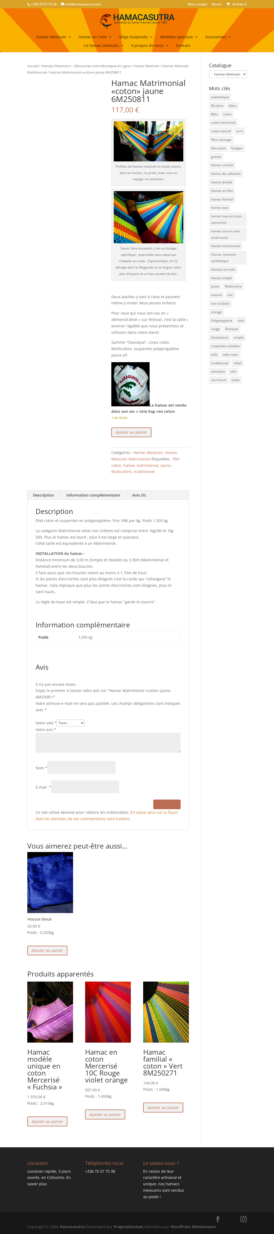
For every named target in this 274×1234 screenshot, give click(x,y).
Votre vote (46, 722)
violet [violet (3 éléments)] (235, 380)
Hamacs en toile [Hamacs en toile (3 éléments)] (223, 269)
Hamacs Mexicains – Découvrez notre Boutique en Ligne (85, 65)
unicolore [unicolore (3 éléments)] (218, 371)
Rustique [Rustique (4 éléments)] (231, 329)
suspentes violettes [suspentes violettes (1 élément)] (225, 346)
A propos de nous (147, 46)
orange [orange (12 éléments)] (216, 312)
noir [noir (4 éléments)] (230, 295)
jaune (166, 465)
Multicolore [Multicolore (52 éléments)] (233, 286)
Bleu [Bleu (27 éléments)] (214, 114)
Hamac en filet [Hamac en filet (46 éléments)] (222, 190)
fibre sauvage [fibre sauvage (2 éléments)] (221, 139)
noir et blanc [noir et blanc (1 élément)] (220, 303)
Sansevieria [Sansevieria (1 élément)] (220, 337)
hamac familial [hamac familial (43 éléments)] (222, 199)
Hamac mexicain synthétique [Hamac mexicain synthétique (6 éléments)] (223, 257)
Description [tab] (43, 495)
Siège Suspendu (133, 37)
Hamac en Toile (93, 37)
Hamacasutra (72, 1226)
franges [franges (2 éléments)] (237, 148)
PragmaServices (128, 1226)
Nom (41, 767)
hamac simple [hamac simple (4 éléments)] (221, 278)
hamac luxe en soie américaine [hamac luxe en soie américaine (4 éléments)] (225, 234)
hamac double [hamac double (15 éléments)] (221, 182)
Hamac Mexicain (51, 37)
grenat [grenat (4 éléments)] (216, 156)
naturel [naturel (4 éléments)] (216, 295)
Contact (183, 46)
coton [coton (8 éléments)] (227, 114)
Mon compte (197, 4)
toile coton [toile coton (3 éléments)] (230, 354)
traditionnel (144, 471)
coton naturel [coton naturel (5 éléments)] (221, 131)
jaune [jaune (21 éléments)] (215, 286)
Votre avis (46, 729)
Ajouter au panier (131, 432)
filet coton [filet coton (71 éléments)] (218, 148)
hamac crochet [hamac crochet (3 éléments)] (222, 165)
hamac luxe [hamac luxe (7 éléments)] (219, 207)
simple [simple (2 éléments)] (239, 337)
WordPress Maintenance (193, 1226)
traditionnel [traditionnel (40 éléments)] (219, 363)
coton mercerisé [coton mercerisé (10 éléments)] (223, 122)
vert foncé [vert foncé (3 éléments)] (218, 380)
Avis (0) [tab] (139, 495)
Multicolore (121, 471)
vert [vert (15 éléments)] (233, 371)
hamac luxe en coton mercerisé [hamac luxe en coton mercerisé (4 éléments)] (226, 219)
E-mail (43, 787)
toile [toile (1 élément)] (214, 354)
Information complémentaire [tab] (93, 495)
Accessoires (215, 37)
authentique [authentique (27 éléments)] (220, 97)
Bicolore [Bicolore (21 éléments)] (217, 105)
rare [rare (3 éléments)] (241, 320)
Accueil (32, 65)
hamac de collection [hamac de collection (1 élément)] (226, 173)
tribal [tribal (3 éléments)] (237, 363)
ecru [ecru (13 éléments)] (239, 131)
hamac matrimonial (140, 465)
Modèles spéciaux (176, 37)
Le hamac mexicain (101, 46)
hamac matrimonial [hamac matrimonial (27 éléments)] (225, 246)
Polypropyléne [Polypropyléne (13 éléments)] (221, 320)
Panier (217, 4)
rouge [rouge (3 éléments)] (215, 329)
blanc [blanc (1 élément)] (233, 105)
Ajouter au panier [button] (47, 950)
